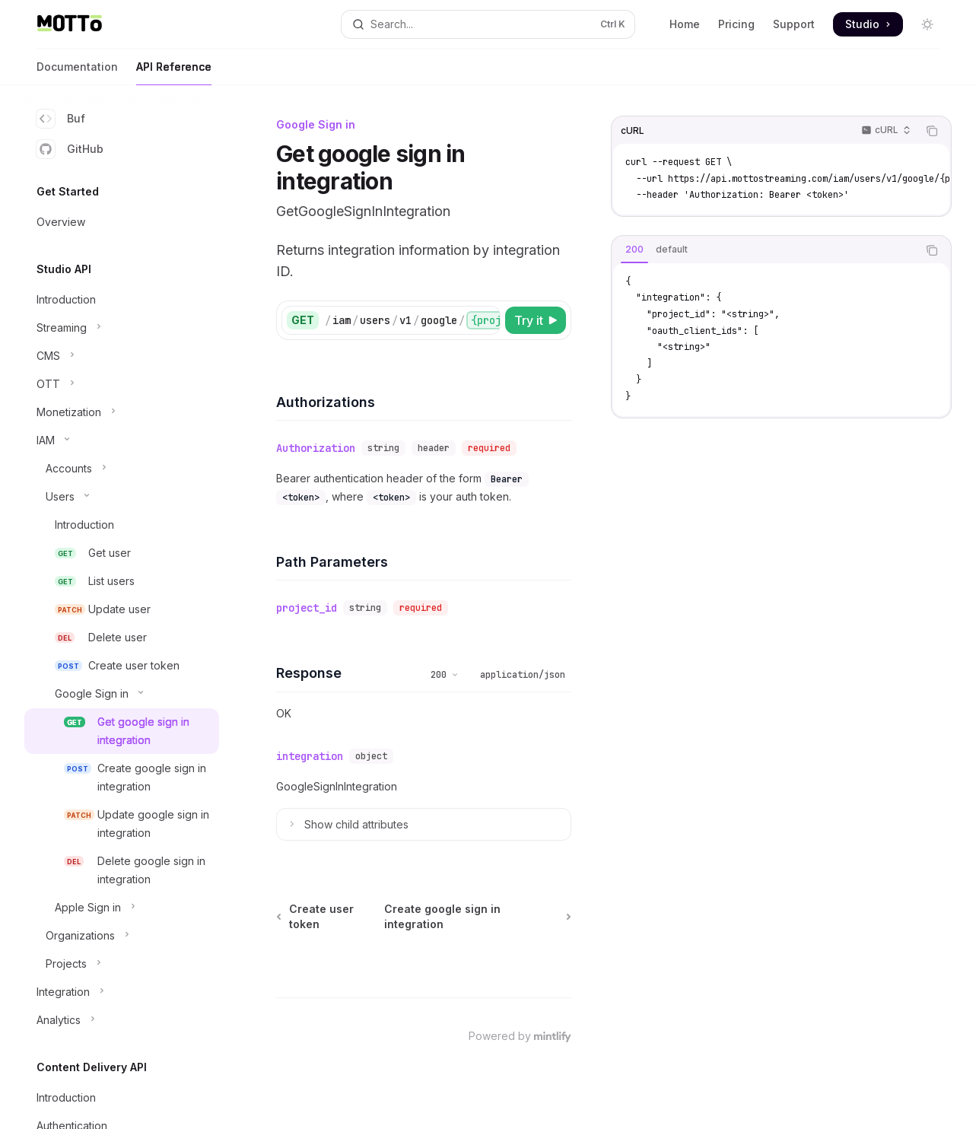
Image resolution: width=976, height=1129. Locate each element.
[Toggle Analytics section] (121, 1020)
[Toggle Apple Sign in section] (121, 907)
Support (794, 23)
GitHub (70, 149)
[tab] (634, 249)
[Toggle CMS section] (121, 356)
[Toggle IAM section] (121, 440)
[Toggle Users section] (121, 496)
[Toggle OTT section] (121, 384)
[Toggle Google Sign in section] (121, 694)
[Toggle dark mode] (927, 24)
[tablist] (764, 250)
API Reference (173, 72)
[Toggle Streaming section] (121, 328)
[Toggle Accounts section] (121, 468)
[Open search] (488, 24)
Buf (61, 119)
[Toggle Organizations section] (121, 935)
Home (684, 23)
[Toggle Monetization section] (121, 412)
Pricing (736, 23)
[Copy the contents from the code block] (932, 131)
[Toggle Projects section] (121, 964)
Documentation (77, 72)
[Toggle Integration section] (121, 992)
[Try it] (535, 320)
